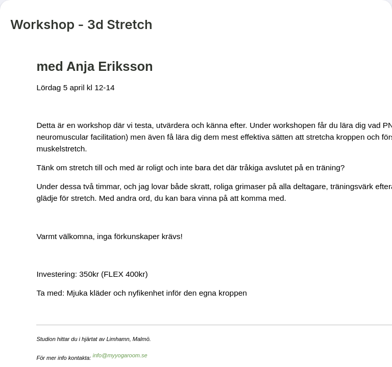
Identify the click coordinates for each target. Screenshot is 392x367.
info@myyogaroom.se (119, 355)
